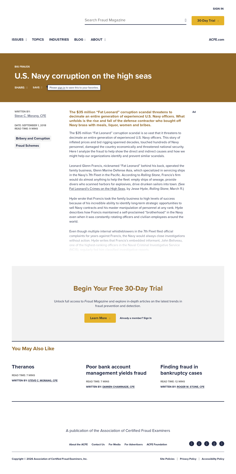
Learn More (98, 318)
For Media (115, 444)
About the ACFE (78, 444)
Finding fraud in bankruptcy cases (181, 370)
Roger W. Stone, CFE (190, 387)
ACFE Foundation (157, 444)
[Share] (21, 87)
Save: (37, 87)
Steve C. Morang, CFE (30, 116)
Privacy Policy (188, 459)
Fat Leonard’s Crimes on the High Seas (97, 189)
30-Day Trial (206, 21)
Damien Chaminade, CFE (118, 387)
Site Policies (167, 459)
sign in (61, 87)
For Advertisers (134, 444)
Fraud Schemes (27, 146)
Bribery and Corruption (33, 138)
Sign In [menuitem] (218, 8)
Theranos (23, 367)
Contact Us (98, 444)
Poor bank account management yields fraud (116, 370)
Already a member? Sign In (136, 318)
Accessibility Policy (213, 459)
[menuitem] (19, 40)
